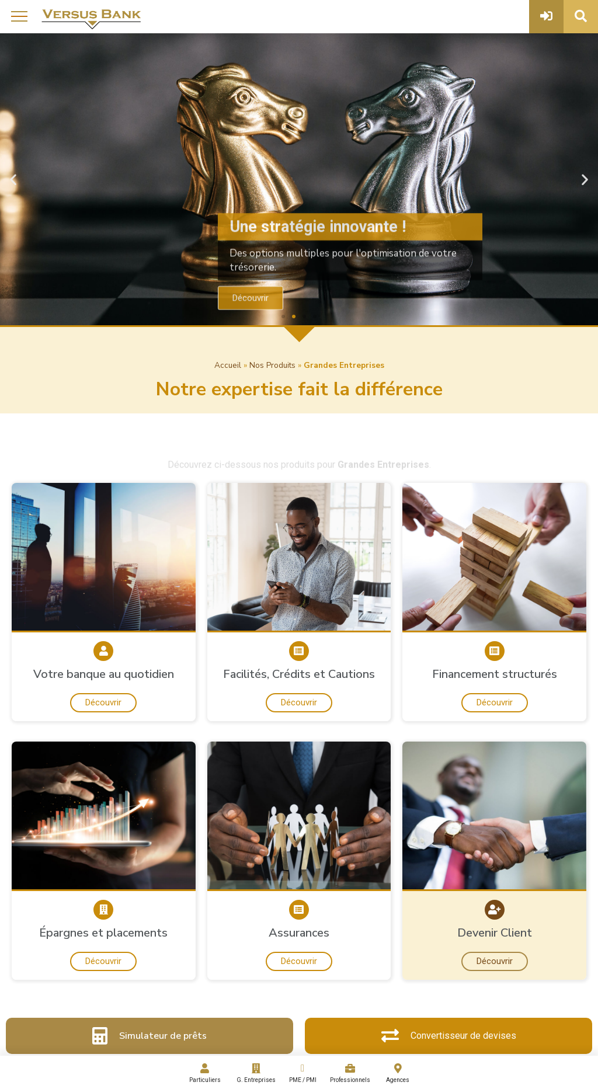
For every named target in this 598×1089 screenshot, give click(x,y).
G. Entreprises (256, 1073)
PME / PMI (302, 1073)
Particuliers (205, 1073)
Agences (398, 1073)
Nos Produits (272, 365)
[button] (283, 316)
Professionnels (350, 1073)
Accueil (227, 365)
